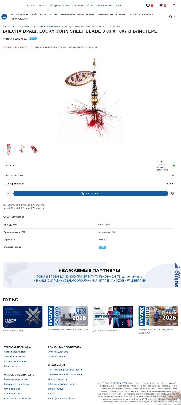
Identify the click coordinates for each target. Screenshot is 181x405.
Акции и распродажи (15, 361)
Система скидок (56, 356)
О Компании (18, 14)
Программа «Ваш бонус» (17, 384)
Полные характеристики (48, 47)
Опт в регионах (12, 388)
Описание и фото (15, 47)
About (118, 5)
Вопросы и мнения (141, 14)
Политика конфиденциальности (65, 369)
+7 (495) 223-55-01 (36, 5)
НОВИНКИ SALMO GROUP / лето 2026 (68, 329)
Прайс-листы (38, 14)
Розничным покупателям (76, 14)
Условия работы (13, 393)
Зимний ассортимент (15, 356)
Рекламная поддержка (16, 379)
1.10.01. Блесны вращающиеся (45, 26)
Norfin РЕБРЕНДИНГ (13, 330)
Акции (53, 14)
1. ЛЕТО (7, 26)
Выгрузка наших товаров (17, 398)
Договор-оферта (57, 379)
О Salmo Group (56, 388)
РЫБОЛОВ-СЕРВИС (120, 383)
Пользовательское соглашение (65, 374)
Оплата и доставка (58, 351)
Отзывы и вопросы (83, 47)
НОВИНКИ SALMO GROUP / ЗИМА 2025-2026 (156, 331)
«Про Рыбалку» (20, 19)
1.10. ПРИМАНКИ (21, 26)
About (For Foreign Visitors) (62, 398)
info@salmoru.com (60, 5)
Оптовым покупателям (111, 14)
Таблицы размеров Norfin (99, 5)
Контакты (77, 5)
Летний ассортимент (15, 351)
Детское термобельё (105, 330)
